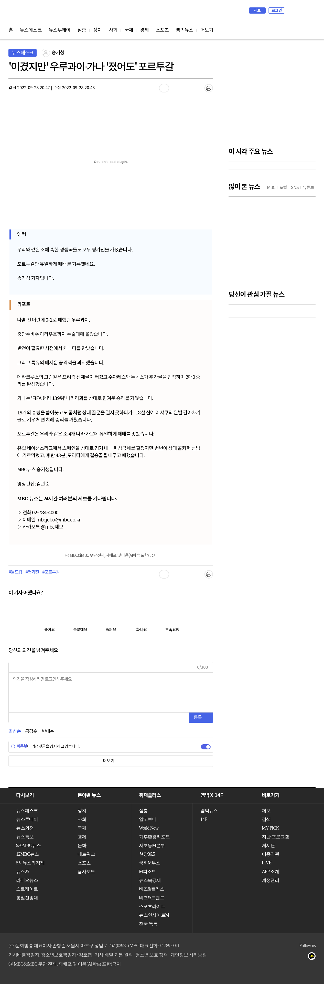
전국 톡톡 (148, 923)
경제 (144, 30)
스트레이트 (27, 889)
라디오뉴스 (27, 880)
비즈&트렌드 (151, 897)
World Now (148, 828)
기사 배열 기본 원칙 (114, 954)
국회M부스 (149, 862)
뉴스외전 (25, 828)
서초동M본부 (152, 845)
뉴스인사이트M (154, 915)
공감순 (31, 731)
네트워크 (86, 854)
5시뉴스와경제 (30, 862)
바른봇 (19, 746)
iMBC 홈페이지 (310, 10)
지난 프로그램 (275, 836)
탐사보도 (86, 871)
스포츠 (162, 30)
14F (203, 819)
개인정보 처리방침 (188, 954)
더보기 (206, 30)
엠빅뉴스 (184, 30)
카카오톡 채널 (313, 957)
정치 (97, 30)
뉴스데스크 (31, 30)
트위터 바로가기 (311, 30)
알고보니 (147, 819)
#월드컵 (15, 572)
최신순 (14, 731)
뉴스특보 (25, 836)
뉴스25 (22, 871)
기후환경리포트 (154, 836)
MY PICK (299, 10)
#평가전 (32, 572)
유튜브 (282, 957)
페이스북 (293, 957)
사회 (113, 30)
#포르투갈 (51, 572)
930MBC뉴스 (28, 845)
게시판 (268, 845)
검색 (291, 10)
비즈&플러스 (151, 889)
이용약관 (270, 854)
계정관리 (270, 880)
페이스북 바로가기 (299, 30)
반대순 (48, 731)
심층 (81, 30)
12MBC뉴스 (27, 854)
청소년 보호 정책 (151, 954)
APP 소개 (270, 871)
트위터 (303, 957)
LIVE (266, 862)
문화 (82, 845)
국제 (128, 30)
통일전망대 (27, 897)
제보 (257, 10)
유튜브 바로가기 (287, 30)
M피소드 (147, 871)
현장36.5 (147, 854)
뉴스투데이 (60, 30)
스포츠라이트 (152, 906)
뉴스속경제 (150, 880)
